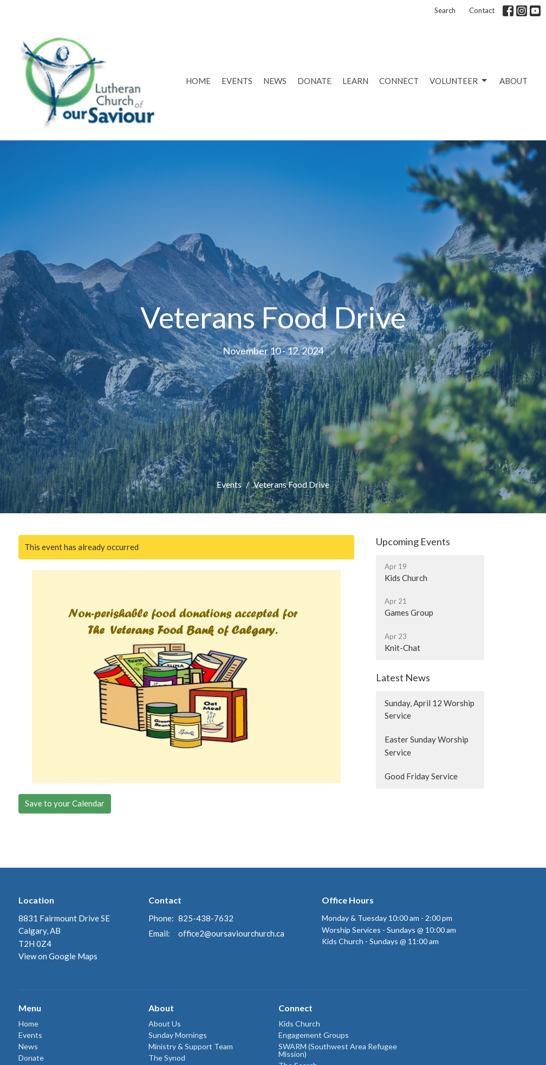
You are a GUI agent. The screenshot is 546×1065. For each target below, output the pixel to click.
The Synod (166, 1057)
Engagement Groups (313, 1035)
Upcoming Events (413, 541)
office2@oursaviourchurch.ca (231, 933)
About (513, 81)
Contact (482, 10)
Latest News (403, 677)
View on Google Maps (58, 956)
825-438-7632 (205, 918)
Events (237, 81)
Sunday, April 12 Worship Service (429, 709)
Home (198, 81)
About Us (164, 1023)
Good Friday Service (421, 776)
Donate (314, 81)
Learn (355, 81)
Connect (399, 81)
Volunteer (459, 80)
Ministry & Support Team (190, 1046)
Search (445, 10)
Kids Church (299, 1023)
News (275, 81)
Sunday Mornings (177, 1035)
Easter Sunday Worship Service (427, 745)
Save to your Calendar (65, 803)
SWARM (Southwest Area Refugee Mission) (337, 1050)
